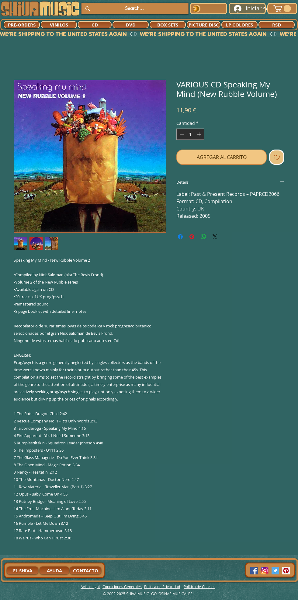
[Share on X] (215, 236)
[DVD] (131, 24)
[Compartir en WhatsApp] (203, 236)
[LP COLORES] (239, 24)
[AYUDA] (54, 570)
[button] (282, 8)
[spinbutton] (190, 134)
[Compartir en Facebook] (180, 236)
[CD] (95, 24)
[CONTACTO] (85, 570)
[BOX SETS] (168, 24)
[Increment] (199, 134)
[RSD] (276, 24)
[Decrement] (181, 134)
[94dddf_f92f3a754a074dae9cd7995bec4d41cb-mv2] (265, 570)
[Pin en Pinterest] (192, 236)
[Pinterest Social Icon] (286, 570)
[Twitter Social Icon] (275, 570)
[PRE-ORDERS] (22, 24)
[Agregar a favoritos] (276, 157)
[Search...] (134, 8)
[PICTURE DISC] (203, 24)
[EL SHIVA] (22, 570)
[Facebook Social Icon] (254, 570)
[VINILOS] (59, 24)
